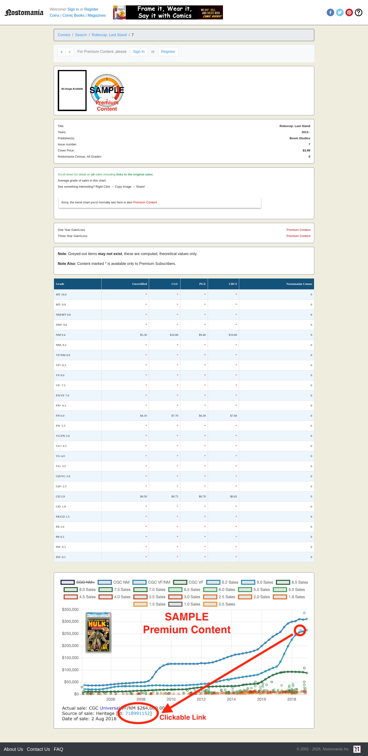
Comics (64, 35)
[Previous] (62, 51)
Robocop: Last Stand (109, 35)
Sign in (73, 9)
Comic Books (73, 15)
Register (91, 9)
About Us (13, 749)
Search (81, 35)
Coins (54, 15)
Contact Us (38, 749)
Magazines (97, 15)
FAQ (58, 749)
